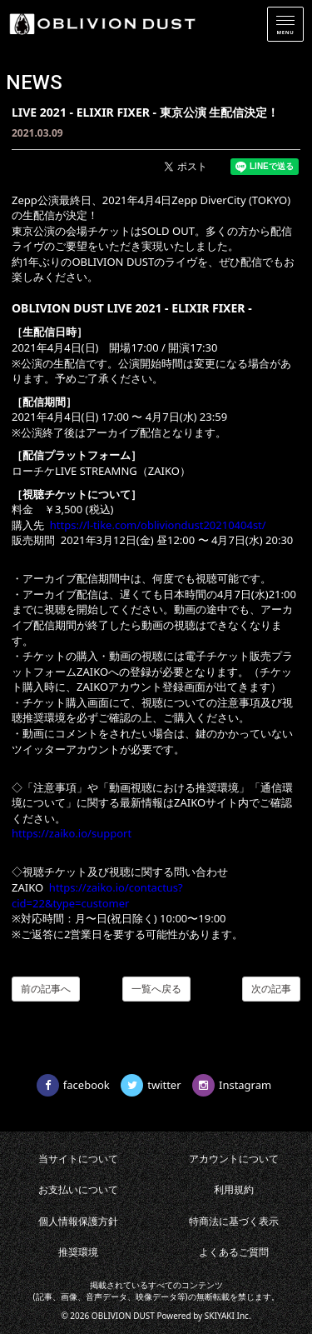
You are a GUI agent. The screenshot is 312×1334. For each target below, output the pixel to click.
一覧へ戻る (156, 989)
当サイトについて (78, 1159)
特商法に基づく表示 (234, 1221)
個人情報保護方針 (78, 1221)
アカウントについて (234, 1159)
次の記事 (271, 989)
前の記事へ (46, 989)
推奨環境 (78, 1252)
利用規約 (234, 1189)
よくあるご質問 (234, 1252)
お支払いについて (78, 1189)
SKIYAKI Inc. (228, 1316)
